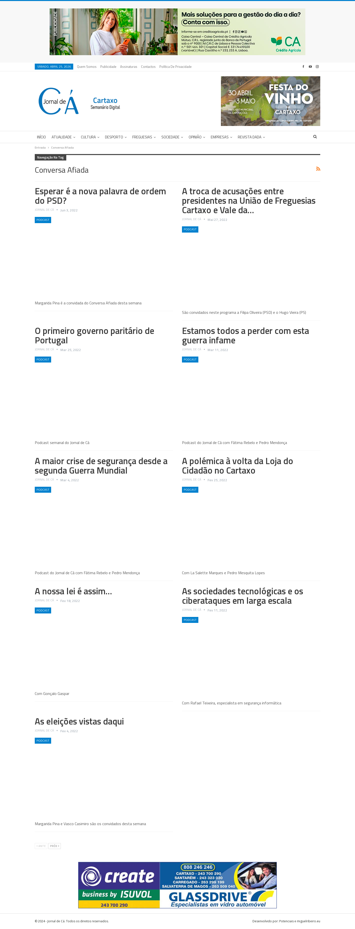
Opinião (195, 137)
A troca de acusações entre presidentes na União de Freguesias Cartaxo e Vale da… (249, 200)
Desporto (114, 137)
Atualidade (62, 137)
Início (41, 137)
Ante (41, 846)
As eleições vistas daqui (79, 721)
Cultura (88, 137)
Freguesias (142, 137)
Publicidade (108, 66)
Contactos (148, 66)
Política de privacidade (175, 66)
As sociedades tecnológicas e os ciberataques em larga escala (242, 595)
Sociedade (170, 137)
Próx (54, 846)
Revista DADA (249, 137)
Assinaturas (128, 66)
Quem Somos (87, 66)
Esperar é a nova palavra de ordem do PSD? (100, 195)
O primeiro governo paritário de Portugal (94, 335)
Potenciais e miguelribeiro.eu (299, 921)
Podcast (42, 219)
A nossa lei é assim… (73, 591)
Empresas (220, 137)
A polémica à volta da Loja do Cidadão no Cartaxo (237, 465)
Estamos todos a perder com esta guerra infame (245, 335)
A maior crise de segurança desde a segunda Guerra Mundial (101, 465)
